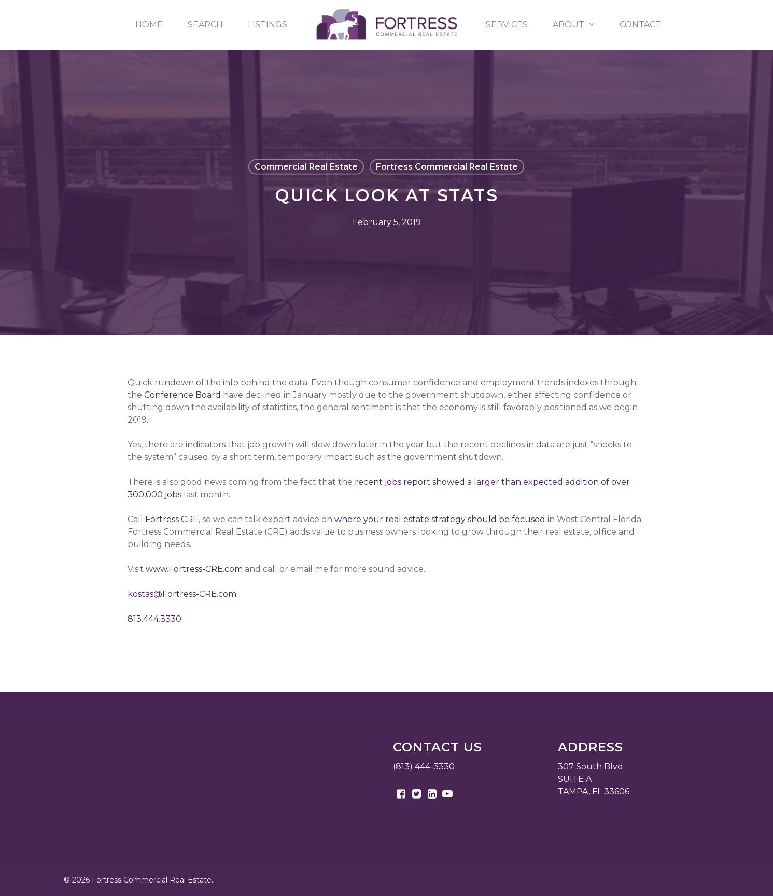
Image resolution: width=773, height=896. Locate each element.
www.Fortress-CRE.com (194, 569)
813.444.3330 (154, 619)
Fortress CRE (172, 519)
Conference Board (182, 395)
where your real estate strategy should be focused (439, 519)
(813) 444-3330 (424, 767)
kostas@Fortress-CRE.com (182, 594)
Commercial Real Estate (306, 167)
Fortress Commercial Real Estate (447, 167)
